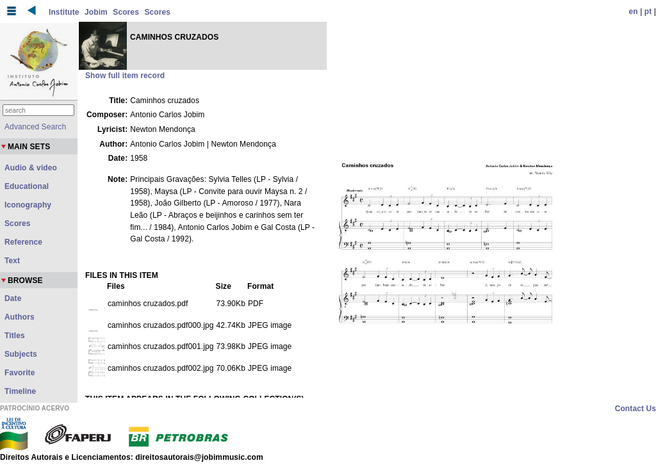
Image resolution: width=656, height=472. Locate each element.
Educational (26, 186)
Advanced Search (35, 126)
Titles (14, 335)
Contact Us (635, 408)
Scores (126, 12)
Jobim (96, 12)
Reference (23, 242)
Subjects (20, 354)
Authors (19, 317)
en (633, 11)
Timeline (20, 391)
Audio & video (30, 167)
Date (12, 298)
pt (648, 11)
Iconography (27, 204)
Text (12, 260)
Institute (64, 12)
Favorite (19, 372)
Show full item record (125, 75)
